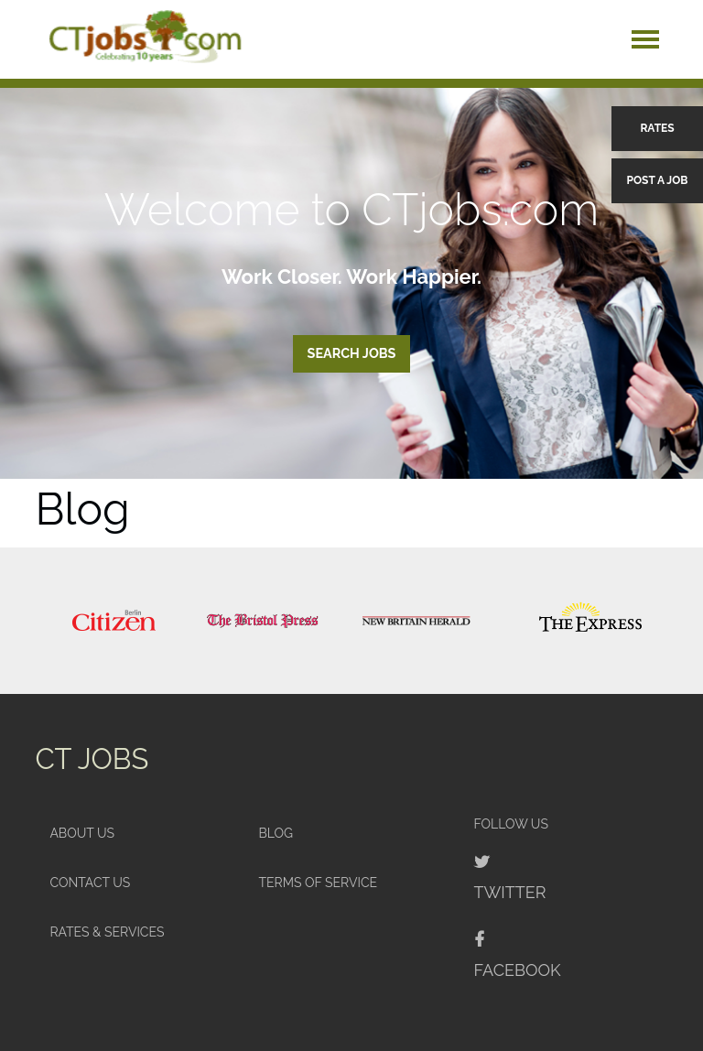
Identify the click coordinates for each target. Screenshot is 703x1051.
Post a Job (657, 180)
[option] (114, 621)
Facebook (517, 970)
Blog (275, 833)
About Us (81, 833)
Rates (657, 128)
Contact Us (89, 882)
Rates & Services (106, 932)
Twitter (510, 892)
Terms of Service (317, 882)
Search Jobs (352, 353)
